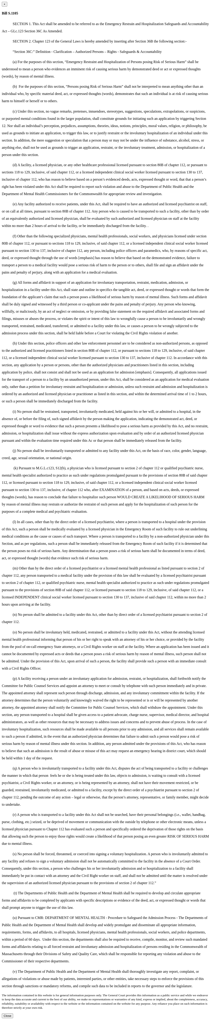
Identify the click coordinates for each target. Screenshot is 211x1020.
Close (7, 1016)
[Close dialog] (4, 4)
